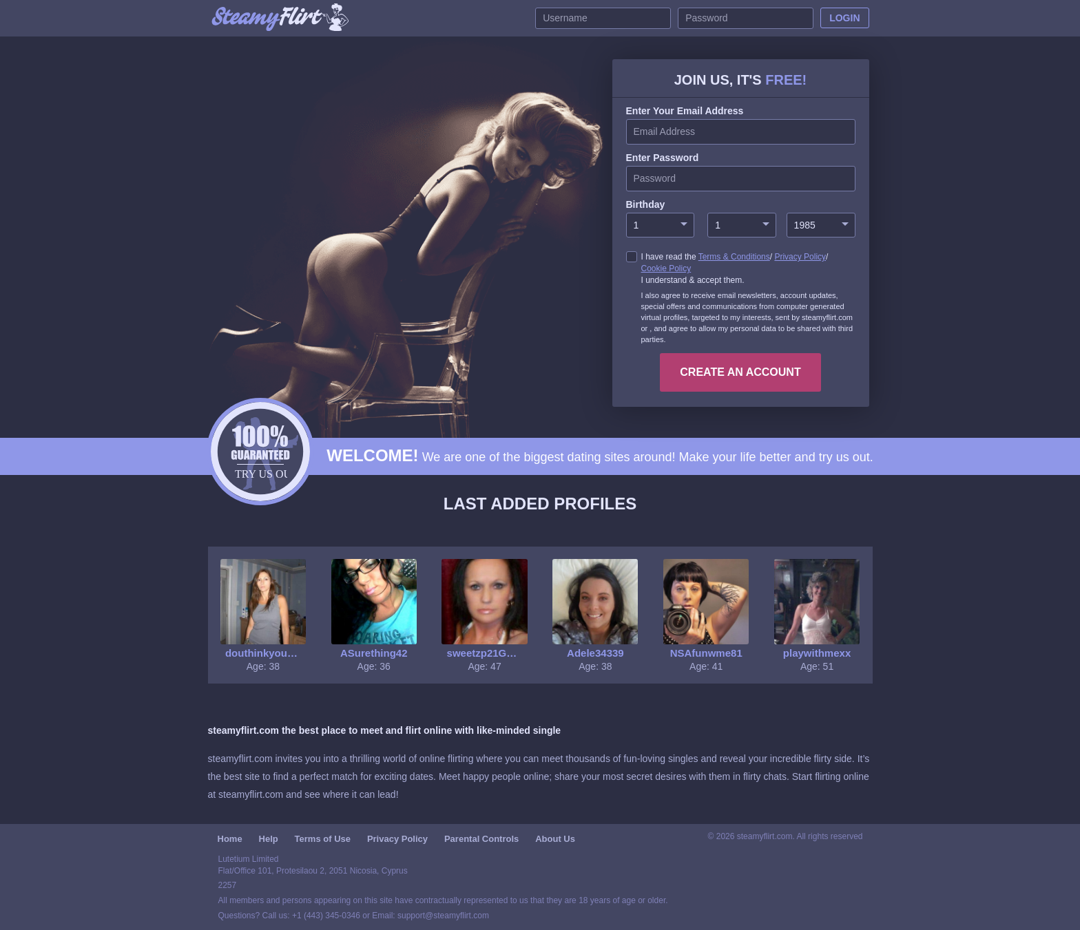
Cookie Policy (666, 268)
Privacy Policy (800, 257)
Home (230, 839)
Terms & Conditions (734, 257)
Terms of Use (323, 839)
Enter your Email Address (685, 111)
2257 (227, 885)
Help (268, 839)
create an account (740, 372)
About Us (555, 839)
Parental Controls (481, 839)
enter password (662, 157)
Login (844, 17)
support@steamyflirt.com (443, 915)
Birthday (645, 204)
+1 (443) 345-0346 (327, 915)
